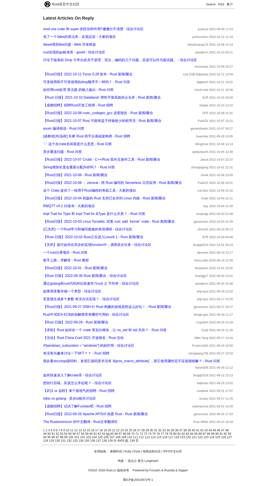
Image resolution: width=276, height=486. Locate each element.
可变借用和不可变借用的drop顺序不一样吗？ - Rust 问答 (86, 82)
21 (114, 430)
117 (171, 437)
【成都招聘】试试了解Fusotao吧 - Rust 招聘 (77, 406)
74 (150, 433)
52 (58, 433)
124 (212, 437)
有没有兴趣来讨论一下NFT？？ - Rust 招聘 (76, 353)
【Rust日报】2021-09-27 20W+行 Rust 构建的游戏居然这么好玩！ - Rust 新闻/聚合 (107, 307)
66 (116, 433)
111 (136, 437)
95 (49, 437)
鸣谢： (122, 461)
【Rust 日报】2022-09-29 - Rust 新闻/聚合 (75, 322)
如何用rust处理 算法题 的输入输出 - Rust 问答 (78, 90)
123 (206, 437)
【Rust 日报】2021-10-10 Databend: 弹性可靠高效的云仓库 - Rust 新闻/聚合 (102, 97)
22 (118, 430)
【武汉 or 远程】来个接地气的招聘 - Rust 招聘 (78, 391)
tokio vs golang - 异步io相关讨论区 (69, 398)
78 (167, 433)
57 (79, 433)
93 (229, 433)
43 (206, 430)
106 (106, 437)
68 (125, 433)
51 (54, 433)
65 (112, 433)
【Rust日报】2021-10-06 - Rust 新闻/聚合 (75, 175)
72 (142, 433)
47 (223, 430)
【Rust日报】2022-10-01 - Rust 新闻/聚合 (75, 268)
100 (71, 437)
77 (163, 433)
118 (177, 437)
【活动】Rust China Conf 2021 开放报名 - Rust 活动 (83, 338)
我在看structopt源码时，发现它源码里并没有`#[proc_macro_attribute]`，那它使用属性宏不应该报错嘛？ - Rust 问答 (131, 361)
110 (130, 437)
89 (213, 433)
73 (146, 433)
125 (218, 437)
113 (148, 437)
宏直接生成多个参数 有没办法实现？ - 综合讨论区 (81, 299)
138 (105, 440)
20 (110, 430)
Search (211, 4)
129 (52, 440)
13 (80, 430)
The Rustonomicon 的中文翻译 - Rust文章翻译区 (80, 422)
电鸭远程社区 (152, 451)
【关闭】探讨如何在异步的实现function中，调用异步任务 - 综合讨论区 (97, 245)
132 (69, 440)
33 (164, 430)
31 (156, 430)
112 (142, 437)
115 (159, 437)
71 (137, 433)
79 (171, 433)
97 (58, 437)
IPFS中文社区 (172, 451)
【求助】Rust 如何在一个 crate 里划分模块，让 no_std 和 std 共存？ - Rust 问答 (105, 330)
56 (74, 433)
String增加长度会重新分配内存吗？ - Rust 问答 (79, 167)
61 (96, 433)
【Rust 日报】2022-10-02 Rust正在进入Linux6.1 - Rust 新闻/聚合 (93, 237)
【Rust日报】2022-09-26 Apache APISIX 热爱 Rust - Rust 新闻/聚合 (95, 414)
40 (194, 430)
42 (202, 430)
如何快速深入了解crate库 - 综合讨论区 (72, 375)
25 (131, 430)
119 (183, 437)
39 (190, 430)
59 (87, 433)
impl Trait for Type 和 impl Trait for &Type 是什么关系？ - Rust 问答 (94, 214)
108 (118, 437)
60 (91, 433)
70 (133, 433)
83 (188, 433)
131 (64, 440)
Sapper (183, 470)
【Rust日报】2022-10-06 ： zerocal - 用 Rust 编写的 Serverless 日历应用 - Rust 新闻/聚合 (112, 183)
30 (152, 430)
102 (83, 437)
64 (108, 433)
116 (165, 437)
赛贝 (141, 461)
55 (70, 433)
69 (129, 433)
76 (159, 433)
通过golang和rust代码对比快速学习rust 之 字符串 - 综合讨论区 (91, 283)
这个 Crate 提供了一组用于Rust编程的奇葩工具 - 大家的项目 (89, 190)
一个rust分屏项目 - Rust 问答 (65, 252)
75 (154, 433)
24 (127, 430)
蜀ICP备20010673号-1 (138, 479)
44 (211, 430)
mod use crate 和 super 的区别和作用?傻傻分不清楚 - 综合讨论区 (93, 29)
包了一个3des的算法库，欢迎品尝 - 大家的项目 (79, 37)
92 (226, 433)
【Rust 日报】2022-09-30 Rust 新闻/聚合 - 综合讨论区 (85, 276)
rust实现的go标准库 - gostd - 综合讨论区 (74, 52)
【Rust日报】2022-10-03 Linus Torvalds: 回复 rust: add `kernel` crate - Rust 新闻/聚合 (109, 221)
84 (192, 433)
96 (54, 437)
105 (101, 437)
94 (45, 437)
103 (89, 437)
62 (100, 433)
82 (184, 433)
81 (179, 433)
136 (93, 440)
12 (76, 430)
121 (195, 437)
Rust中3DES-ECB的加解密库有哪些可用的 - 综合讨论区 (86, 314)
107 (112, 437)
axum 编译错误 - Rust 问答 (63, 128)
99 (66, 437)
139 (111, 440)
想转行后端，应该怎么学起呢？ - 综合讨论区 (77, 383)
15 (89, 430)
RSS (221, 4)
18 (101, 430)
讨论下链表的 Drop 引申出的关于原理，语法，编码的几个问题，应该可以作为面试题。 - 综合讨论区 (120, 60)
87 (205, 433)
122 (200, 437)
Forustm (154, 470)
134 (81, 440)
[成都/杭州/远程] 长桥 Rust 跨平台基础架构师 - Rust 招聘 (86, 136)
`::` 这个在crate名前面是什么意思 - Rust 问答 (77, 144)
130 (58, 440)
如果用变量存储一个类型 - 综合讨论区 (72, 291)
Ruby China (132, 451)
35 (173, 430)
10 (68, 430)
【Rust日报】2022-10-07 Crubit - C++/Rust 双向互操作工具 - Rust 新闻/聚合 (101, 159)
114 (153, 437)
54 (66, 433)
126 (224, 437)
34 (168, 430)
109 (124, 437)
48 (227, 430)
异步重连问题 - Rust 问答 (62, 152)
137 (99, 440)
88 (209, 433)
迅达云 (132, 461)
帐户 (230, 4)
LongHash (151, 461)
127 (229, 437)
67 (121, 433)
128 (46, 440)
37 (181, 430)
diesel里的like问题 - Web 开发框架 (69, 44)
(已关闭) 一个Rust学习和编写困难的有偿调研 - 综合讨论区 (87, 229)
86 (200, 433)
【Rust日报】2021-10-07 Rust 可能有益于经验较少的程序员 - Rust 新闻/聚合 (102, 121)
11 (72, 430)
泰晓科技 (116, 451)
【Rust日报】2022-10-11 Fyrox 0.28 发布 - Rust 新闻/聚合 (88, 74)
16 (93, 430)
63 (104, 433)
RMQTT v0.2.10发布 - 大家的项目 (69, 206)
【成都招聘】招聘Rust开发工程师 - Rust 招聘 (78, 105)
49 (45, 433)
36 (177, 430)
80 (175, 433)
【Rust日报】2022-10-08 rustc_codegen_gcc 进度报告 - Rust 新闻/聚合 (98, 113)
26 (135, 430)
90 (217, 433)
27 (139, 430)
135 (87, 440)
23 (122, 430)
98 (62, 437)
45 (215, 430)
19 (106, 430)
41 (198, 430)
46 (219, 430)
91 (222, 433)
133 (75, 440)
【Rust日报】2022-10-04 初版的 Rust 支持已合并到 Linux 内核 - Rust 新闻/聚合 (104, 198)
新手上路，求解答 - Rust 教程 (66, 260)
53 (62, 433)
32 (160, 430)
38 (185, 430)
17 (97, 430)
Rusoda (169, 470)
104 (95, 437)
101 (77, 437)
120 (189, 437)
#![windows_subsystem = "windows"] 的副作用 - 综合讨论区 (88, 345)
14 (85, 430)
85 (196, 433)
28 (143, 430)
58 (83, 433)
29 (148, 430)
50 (49, 433)
